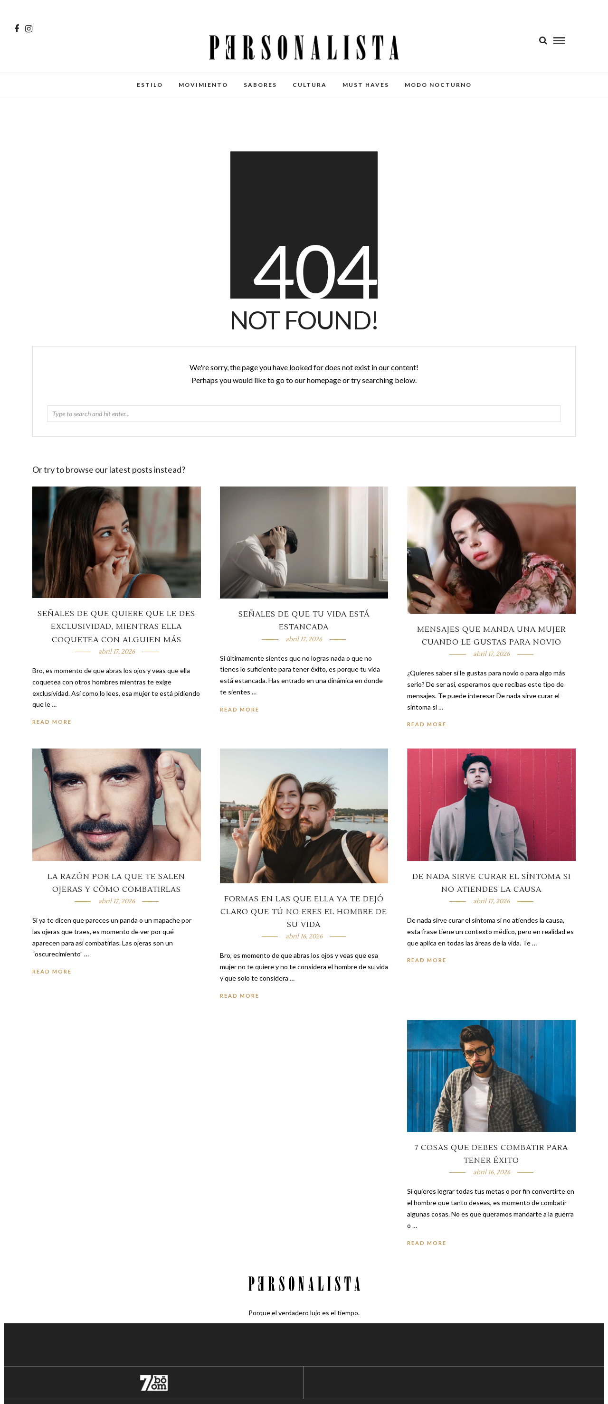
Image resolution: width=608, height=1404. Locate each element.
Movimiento (203, 84)
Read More (426, 724)
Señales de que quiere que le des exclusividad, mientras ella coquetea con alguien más (116, 626)
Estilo (150, 84)
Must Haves (365, 84)
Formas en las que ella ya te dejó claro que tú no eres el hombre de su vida (303, 911)
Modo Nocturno (438, 84)
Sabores (260, 84)
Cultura (310, 84)
